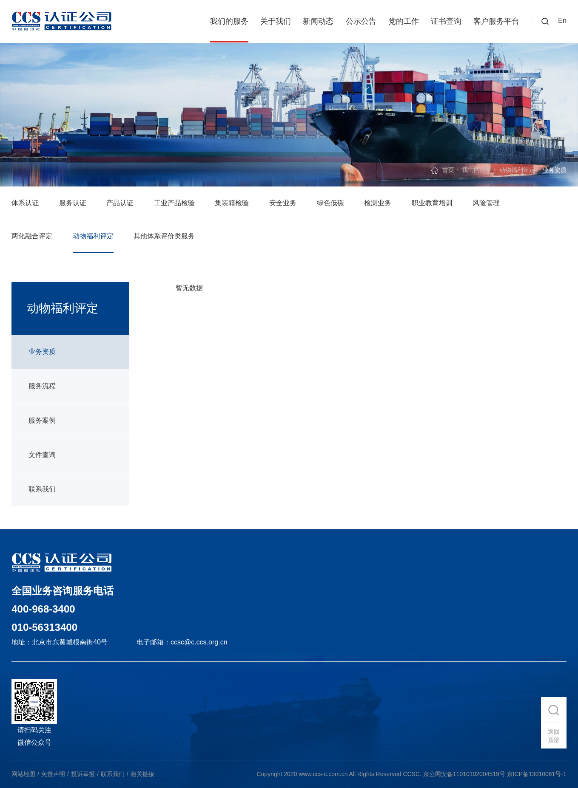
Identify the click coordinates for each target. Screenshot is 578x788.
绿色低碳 (330, 202)
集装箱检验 (232, 202)
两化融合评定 (31, 236)
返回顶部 (554, 735)
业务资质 (42, 351)
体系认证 (25, 202)
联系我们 (42, 489)
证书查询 (446, 21)
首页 (448, 170)
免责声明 (53, 774)
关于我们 (275, 21)
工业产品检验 (174, 202)
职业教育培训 (432, 202)
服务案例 (42, 420)
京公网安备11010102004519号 (464, 774)
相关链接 (142, 774)
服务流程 (42, 386)
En (562, 20)
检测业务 (377, 202)
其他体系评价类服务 (164, 236)
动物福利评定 (517, 170)
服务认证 (72, 202)
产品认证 (120, 202)
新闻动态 (318, 21)
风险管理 (486, 202)
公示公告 (361, 21)
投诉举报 (83, 774)
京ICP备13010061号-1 (537, 774)
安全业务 (282, 202)
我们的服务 (229, 21)
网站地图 (23, 774)
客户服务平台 (496, 21)
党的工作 (403, 21)
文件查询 (42, 454)
